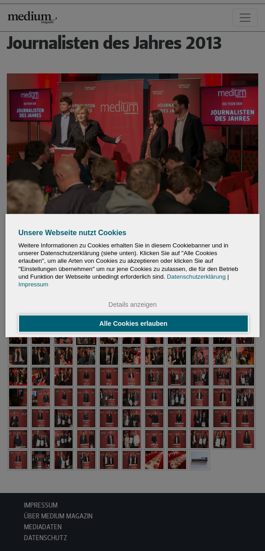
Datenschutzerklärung (196, 276)
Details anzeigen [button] (132, 305)
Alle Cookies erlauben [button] (133, 323)
